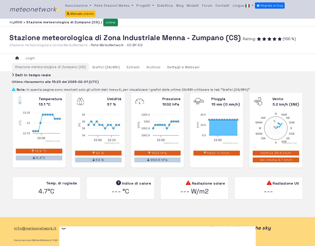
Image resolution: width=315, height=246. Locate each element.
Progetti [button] (143, 5)
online (110, 22)
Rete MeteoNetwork (107, 45)
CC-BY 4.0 (135, 45)
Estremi (133, 67)
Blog (180, 5)
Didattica (165, 5)
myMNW (16, 22)
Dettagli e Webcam (183, 67)
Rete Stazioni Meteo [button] (112, 5)
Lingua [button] (242, 5)
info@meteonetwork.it (35, 228)
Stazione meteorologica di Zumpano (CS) (50, 67)
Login (30, 58)
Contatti (223, 5)
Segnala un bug (270, 5)
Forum (207, 5)
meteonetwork (34, 9)
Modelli (193, 5)
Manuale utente (80, 13)
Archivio (153, 67)
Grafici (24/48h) (106, 67)
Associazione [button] (77, 5)
